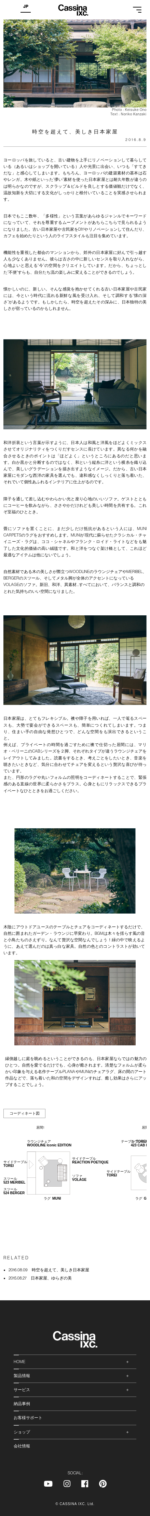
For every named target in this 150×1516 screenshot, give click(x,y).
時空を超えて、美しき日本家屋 (49, 1270)
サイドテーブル (90, 1160)
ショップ (22, 1432)
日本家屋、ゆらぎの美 (40, 1278)
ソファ (79, 1178)
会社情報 (22, 1446)
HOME (19, 1361)
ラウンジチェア (49, 1143)
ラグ (52, 1198)
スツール (14, 1180)
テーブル (134, 1141)
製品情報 (22, 1375)
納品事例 (22, 1403)
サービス (22, 1389)
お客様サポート (28, 1417)
